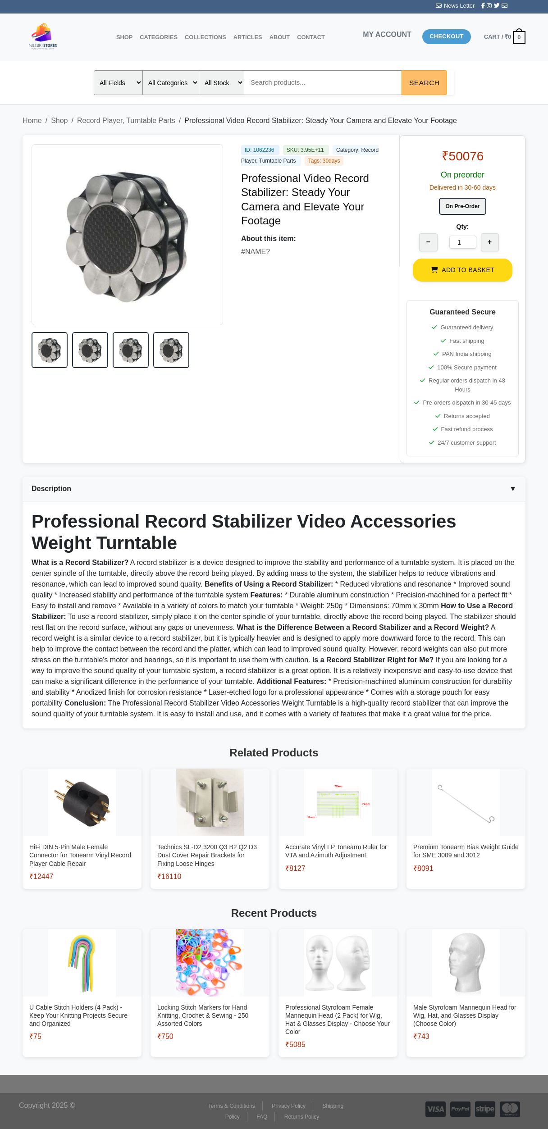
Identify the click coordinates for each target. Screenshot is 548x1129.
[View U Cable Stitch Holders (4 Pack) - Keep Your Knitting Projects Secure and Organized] (82, 1003)
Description (274, 488)
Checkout (446, 36)
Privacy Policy (289, 1106)
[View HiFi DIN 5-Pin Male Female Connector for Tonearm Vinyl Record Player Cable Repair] (82, 843)
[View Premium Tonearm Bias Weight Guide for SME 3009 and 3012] (465, 839)
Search (424, 82)
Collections (205, 37)
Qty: (463, 226)
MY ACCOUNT (387, 34)
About (279, 37)
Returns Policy (301, 1117)
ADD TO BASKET (462, 269)
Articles (247, 37)
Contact (311, 37)
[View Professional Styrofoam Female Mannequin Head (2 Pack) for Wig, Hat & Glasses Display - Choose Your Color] (338, 1007)
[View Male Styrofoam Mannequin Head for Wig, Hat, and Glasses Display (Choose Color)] (465, 1003)
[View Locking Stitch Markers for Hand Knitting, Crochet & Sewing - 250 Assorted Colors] (210, 1003)
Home (32, 120)
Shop (124, 37)
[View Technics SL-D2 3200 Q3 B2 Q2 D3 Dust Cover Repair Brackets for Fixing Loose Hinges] (210, 843)
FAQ (261, 1117)
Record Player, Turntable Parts (126, 120)
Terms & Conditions (231, 1106)
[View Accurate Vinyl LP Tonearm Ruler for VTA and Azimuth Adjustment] (338, 839)
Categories (159, 37)
